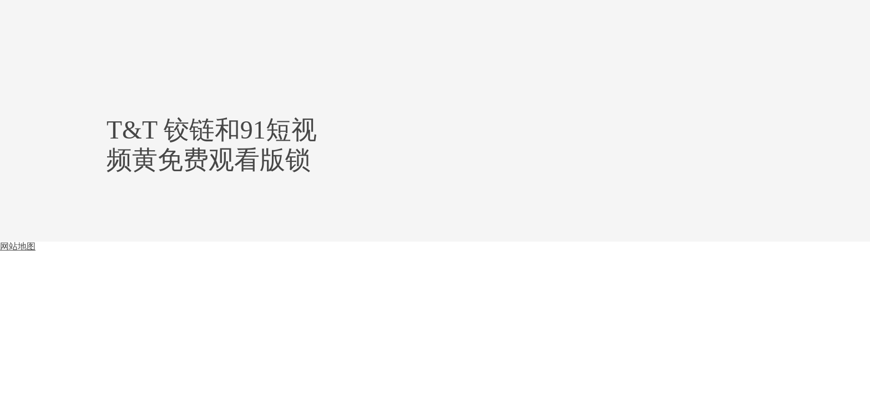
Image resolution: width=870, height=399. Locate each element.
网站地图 (18, 246)
